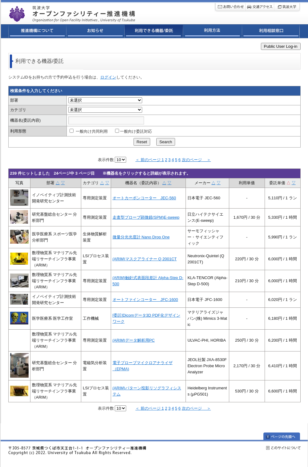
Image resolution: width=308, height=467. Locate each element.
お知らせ (95, 32)
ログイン (108, 77)
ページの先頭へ (285, 436)
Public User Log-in (281, 46)
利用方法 (212, 32)
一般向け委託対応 (133, 131)
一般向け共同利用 (89, 131)
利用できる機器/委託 (154, 32)
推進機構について (37, 32)
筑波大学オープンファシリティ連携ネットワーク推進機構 (87, 12)
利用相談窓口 (271, 32)
